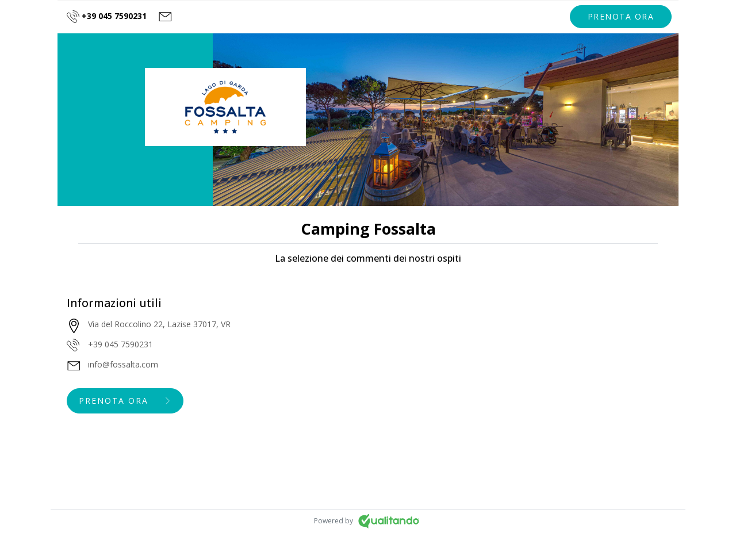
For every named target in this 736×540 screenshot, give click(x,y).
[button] (621, 16)
